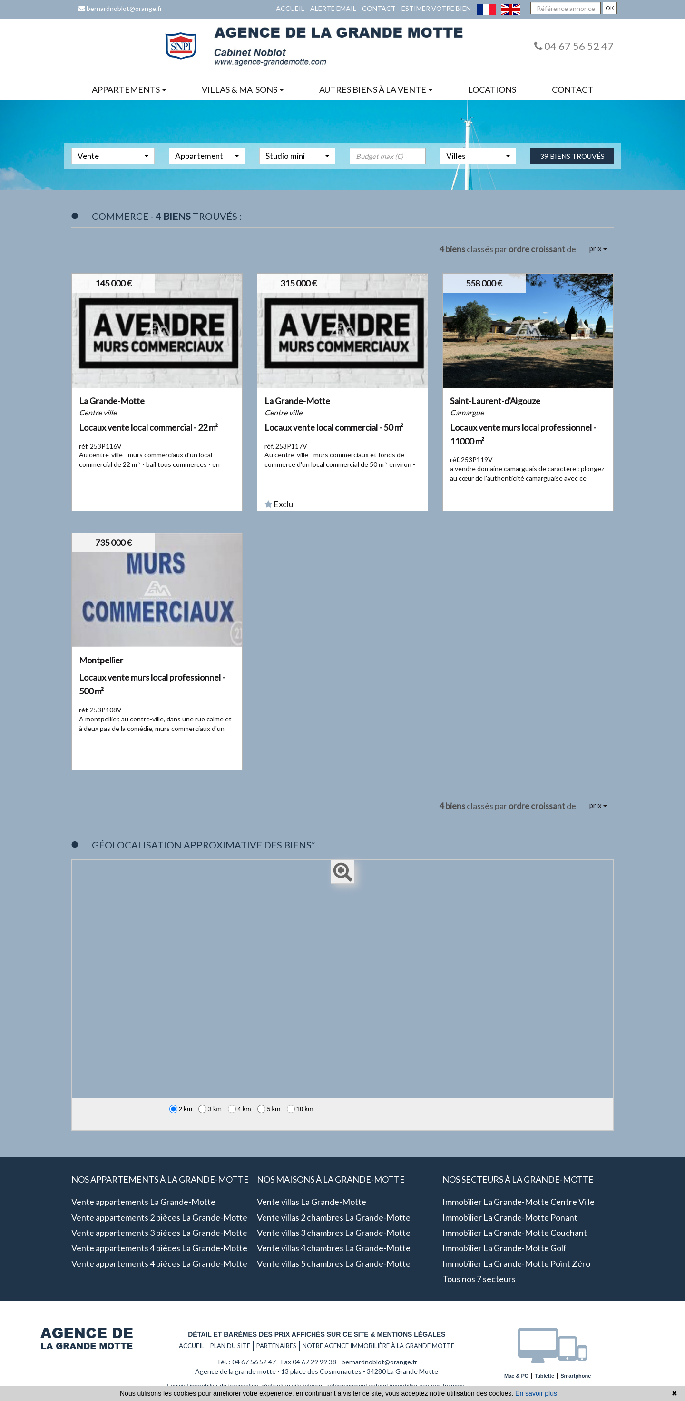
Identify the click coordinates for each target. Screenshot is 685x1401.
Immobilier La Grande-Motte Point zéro (516, 1263)
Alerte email (333, 8)
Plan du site (230, 1346)
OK (610, 7)
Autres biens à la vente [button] (375, 89)
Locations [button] (492, 89)
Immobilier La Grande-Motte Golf (504, 1248)
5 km (269, 1109)
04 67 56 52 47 (574, 45)
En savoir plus (536, 1393)
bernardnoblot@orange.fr (120, 8)
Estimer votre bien (436, 8)
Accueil (290, 8)
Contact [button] (572, 89)
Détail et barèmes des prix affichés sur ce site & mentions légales (316, 1334)
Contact (379, 8)
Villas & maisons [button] (243, 89)
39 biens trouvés (572, 169)
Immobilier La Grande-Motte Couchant (514, 1232)
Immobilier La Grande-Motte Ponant (509, 1217)
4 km (239, 1109)
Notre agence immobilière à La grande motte (378, 1346)
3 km (210, 1109)
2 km (181, 1109)
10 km (300, 1109)
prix (598, 248)
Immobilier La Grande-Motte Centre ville (518, 1201)
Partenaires (276, 1346)
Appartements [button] (129, 89)
